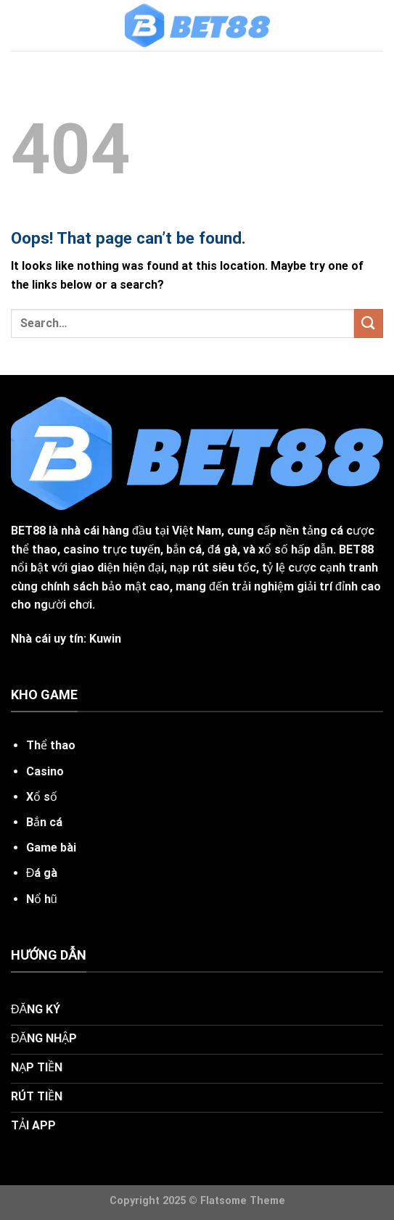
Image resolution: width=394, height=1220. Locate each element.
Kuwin (105, 639)
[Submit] (368, 323)
